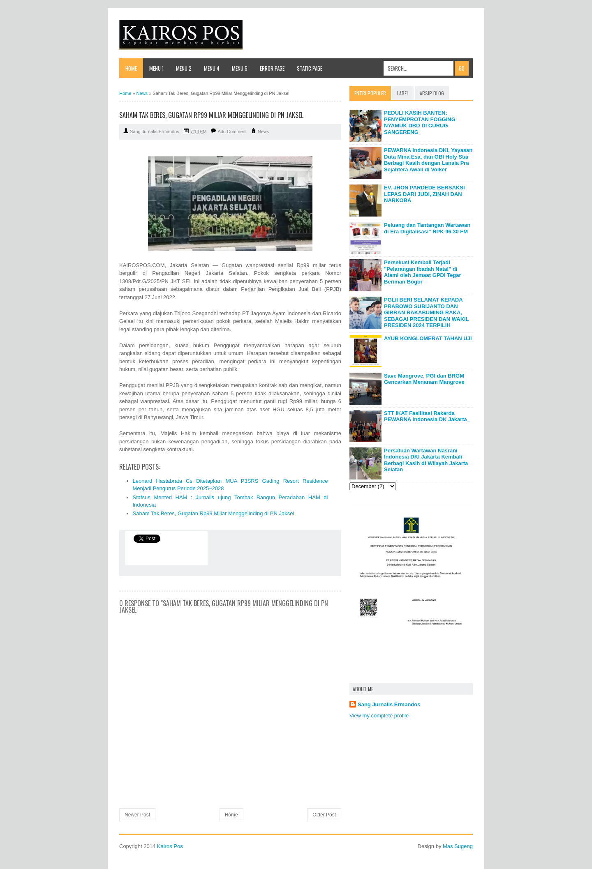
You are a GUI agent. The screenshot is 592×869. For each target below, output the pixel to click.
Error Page (272, 68)
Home (131, 68)
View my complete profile (379, 715)
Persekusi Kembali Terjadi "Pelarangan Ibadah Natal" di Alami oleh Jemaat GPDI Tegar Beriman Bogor (422, 272)
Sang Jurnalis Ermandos (389, 704)
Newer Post (137, 815)
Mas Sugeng (458, 846)
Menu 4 (212, 68)
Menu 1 (156, 68)
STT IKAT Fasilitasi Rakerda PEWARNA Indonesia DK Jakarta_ (427, 416)
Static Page (309, 68)
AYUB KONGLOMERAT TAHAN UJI (428, 338)
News (263, 131)
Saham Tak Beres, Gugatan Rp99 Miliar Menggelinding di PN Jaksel (213, 513)
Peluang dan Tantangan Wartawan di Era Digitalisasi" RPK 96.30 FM (427, 228)
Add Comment (231, 131)
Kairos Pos (170, 846)
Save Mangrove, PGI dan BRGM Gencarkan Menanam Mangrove (424, 379)
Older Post (324, 815)
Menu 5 (239, 68)
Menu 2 (184, 68)
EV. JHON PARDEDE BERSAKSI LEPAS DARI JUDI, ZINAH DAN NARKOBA (424, 193)
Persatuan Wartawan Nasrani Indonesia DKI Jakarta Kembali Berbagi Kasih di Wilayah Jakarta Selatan (426, 460)
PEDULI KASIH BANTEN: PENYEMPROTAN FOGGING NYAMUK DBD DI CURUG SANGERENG (420, 122)
